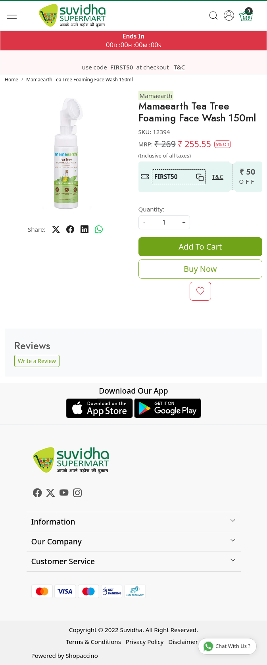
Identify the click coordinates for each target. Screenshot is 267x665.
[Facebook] (37, 493)
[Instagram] (77, 493)
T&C (179, 67)
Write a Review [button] (37, 361)
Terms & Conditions (93, 642)
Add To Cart (200, 246)
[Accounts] (228, 15)
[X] (50, 493)
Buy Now (200, 268)
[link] (213, 15)
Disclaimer (183, 642)
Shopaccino (81, 655)
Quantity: (151, 209)
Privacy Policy (144, 642)
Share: (37, 229)
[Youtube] (64, 493)
